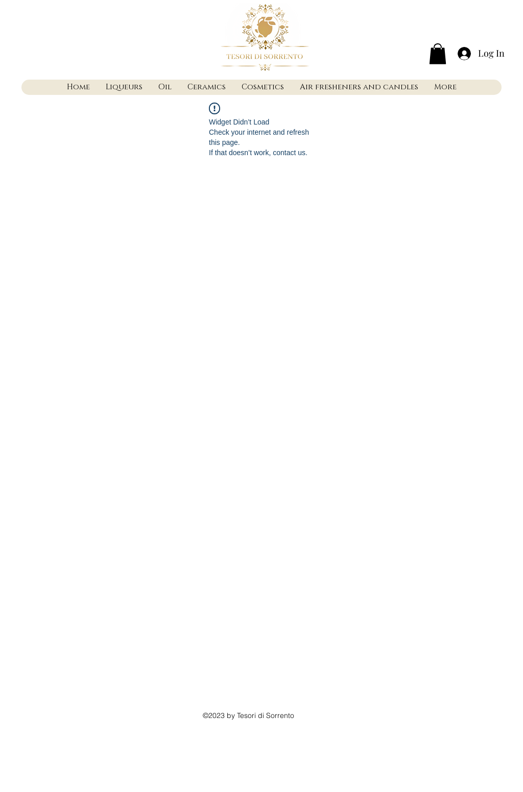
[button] (437, 53)
